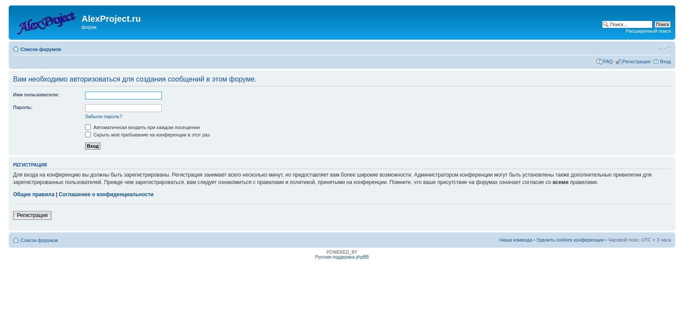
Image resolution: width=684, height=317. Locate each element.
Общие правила (34, 194)
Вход (665, 61)
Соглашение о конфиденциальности (106, 194)
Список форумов (41, 49)
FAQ (608, 61)
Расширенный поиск (648, 31)
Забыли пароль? (103, 116)
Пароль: (23, 107)
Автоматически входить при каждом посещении (142, 127)
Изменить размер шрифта (664, 47)
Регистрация (636, 61)
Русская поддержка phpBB (342, 257)
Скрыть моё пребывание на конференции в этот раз (147, 134)
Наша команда (515, 239)
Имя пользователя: (36, 94)
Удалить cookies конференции (570, 239)
